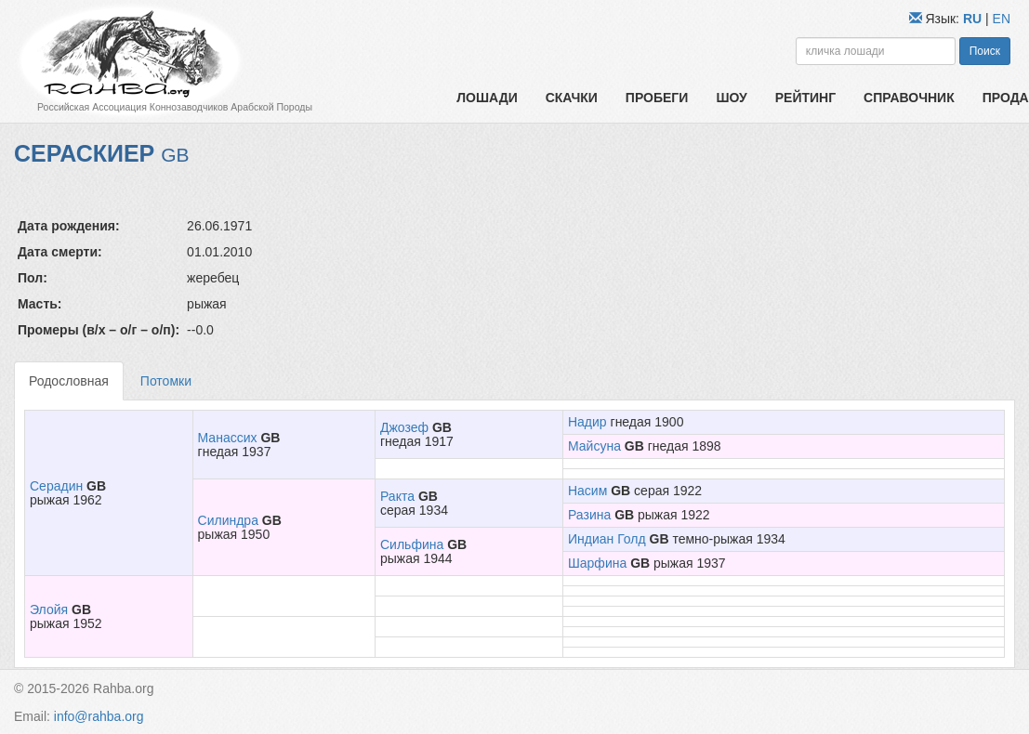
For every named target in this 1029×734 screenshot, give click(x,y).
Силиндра (228, 520)
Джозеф (404, 427)
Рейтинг (805, 97)
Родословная (69, 381)
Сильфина (411, 544)
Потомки (165, 381)
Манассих (227, 437)
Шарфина (597, 563)
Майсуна (594, 446)
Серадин (56, 485)
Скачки (572, 97)
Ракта (397, 496)
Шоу (731, 97)
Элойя (49, 609)
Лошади (486, 97)
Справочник (909, 97)
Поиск (985, 51)
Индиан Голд (607, 538)
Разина (589, 514)
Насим (587, 490)
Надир (587, 421)
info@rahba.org (99, 716)
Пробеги (657, 97)
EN (1001, 18)
